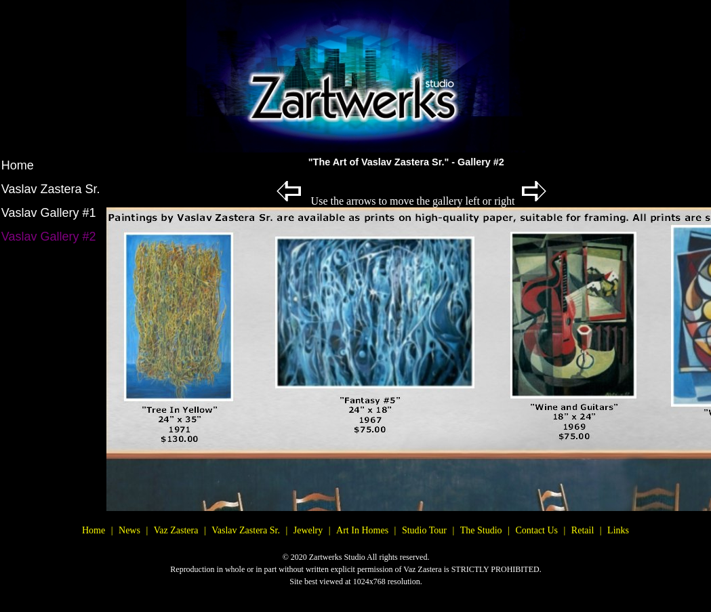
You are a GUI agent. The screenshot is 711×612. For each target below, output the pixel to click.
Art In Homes (362, 530)
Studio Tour (424, 530)
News (129, 530)
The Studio (481, 530)
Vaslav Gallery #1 (48, 213)
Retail (582, 530)
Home (17, 165)
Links (618, 530)
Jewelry (308, 530)
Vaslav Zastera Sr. (50, 189)
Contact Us (536, 530)
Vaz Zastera (176, 530)
